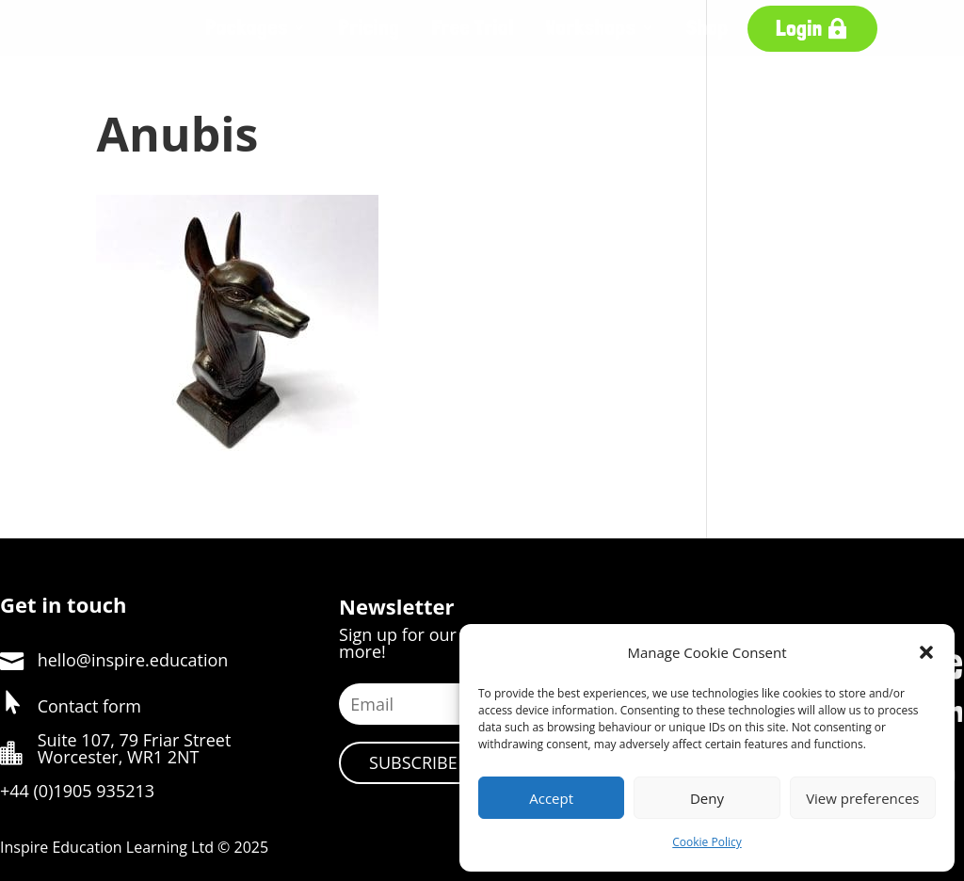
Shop (707, 27)
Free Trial (472, 27)
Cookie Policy (706, 842)
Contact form (89, 706)
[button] (926, 652)
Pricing (369, 27)
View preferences (862, 798)
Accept (551, 798)
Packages (246, 27)
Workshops (591, 27)
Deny (707, 798)
